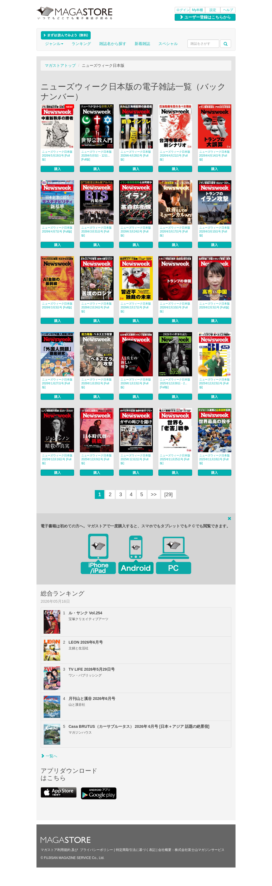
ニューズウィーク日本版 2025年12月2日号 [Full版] (136, 459)
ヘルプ (228, 10)
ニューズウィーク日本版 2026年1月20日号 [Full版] (96, 383)
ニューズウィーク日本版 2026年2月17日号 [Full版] (136, 307)
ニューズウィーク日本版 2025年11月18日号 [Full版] (214, 459)
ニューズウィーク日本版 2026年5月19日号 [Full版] (57, 155)
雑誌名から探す (112, 43)
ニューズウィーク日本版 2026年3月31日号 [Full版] (96, 231)
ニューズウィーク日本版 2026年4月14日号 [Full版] (214, 155)
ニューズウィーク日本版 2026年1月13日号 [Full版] (136, 383)
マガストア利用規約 (55, 850)
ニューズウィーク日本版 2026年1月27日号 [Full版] (57, 383)
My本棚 (197, 10)
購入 (57, 169)
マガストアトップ (60, 65)
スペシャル (168, 43)
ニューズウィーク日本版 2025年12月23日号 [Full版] (214, 383)
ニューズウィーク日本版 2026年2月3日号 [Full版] (214, 305)
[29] (168, 494)
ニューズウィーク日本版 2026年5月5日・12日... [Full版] (96, 155)
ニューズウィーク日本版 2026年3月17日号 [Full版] (175, 231)
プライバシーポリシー (96, 850)
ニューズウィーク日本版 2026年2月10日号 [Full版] (175, 307)
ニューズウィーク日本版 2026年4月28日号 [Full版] (136, 155)
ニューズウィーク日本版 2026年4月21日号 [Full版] (175, 155)
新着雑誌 (142, 43)
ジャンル (54, 43)
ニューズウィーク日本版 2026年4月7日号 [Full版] (57, 229)
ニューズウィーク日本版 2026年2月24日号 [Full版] (96, 307)
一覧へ (49, 756)
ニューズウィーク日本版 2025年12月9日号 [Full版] (96, 459)
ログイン (183, 10)
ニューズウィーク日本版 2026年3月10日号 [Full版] (214, 231)
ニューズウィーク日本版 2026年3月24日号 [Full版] (136, 231)
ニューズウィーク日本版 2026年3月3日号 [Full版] (57, 305)
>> (154, 494)
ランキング (81, 43)
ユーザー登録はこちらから (205, 17)
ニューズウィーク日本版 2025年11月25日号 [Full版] (175, 459)
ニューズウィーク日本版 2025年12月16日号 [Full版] (57, 459)
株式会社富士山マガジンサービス (199, 850)
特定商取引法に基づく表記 (136, 850)
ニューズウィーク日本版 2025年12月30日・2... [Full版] (175, 383)
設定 (213, 10)
